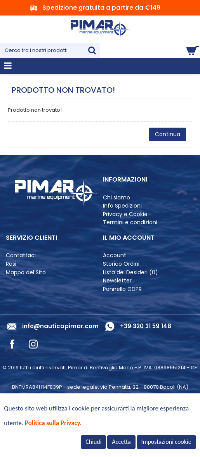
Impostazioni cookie (166, 441)
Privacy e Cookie (125, 214)
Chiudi (93, 441)
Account (114, 255)
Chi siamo (116, 197)
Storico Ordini (121, 264)
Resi (11, 264)
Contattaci (21, 255)
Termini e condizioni (130, 222)
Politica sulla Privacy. (53, 423)
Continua (167, 134)
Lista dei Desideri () (130, 272)
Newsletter (117, 280)
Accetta (121, 441)
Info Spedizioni (122, 205)
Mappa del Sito (26, 272)
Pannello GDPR (122, 289)
